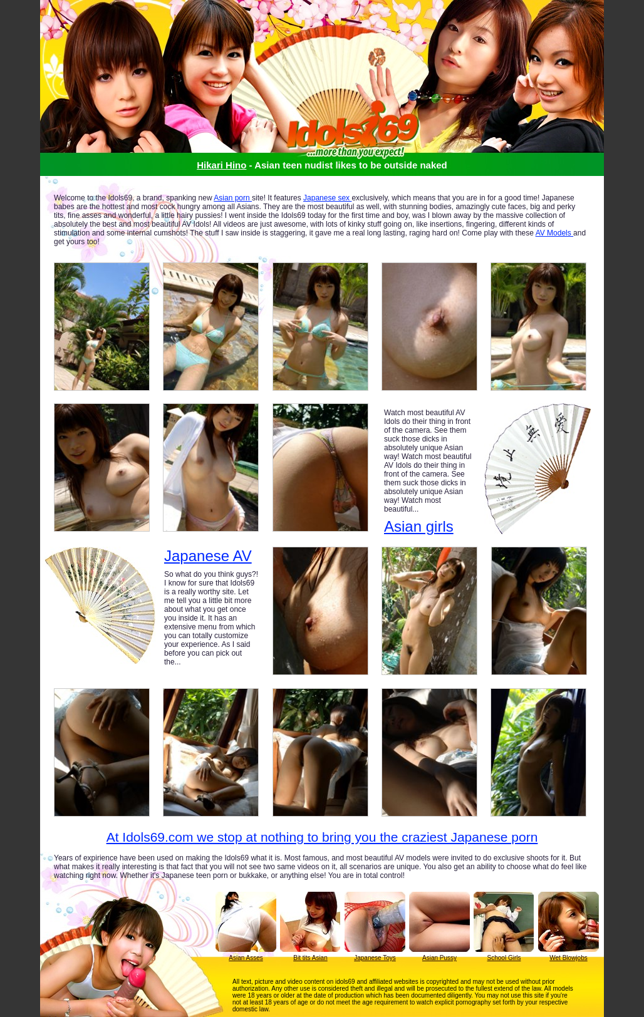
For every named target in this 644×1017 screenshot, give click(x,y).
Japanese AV (208, 556)
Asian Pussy (439, 957)
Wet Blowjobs (568, 957)
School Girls (504, 957)
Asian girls (419, 526)
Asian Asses (245, 957)
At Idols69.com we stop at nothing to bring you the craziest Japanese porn (322, 837)
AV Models (554, 233)
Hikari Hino (221, 165)
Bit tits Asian (310, 957)
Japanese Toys (375, 957)
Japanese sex (327, 198)
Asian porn (233, 198)
